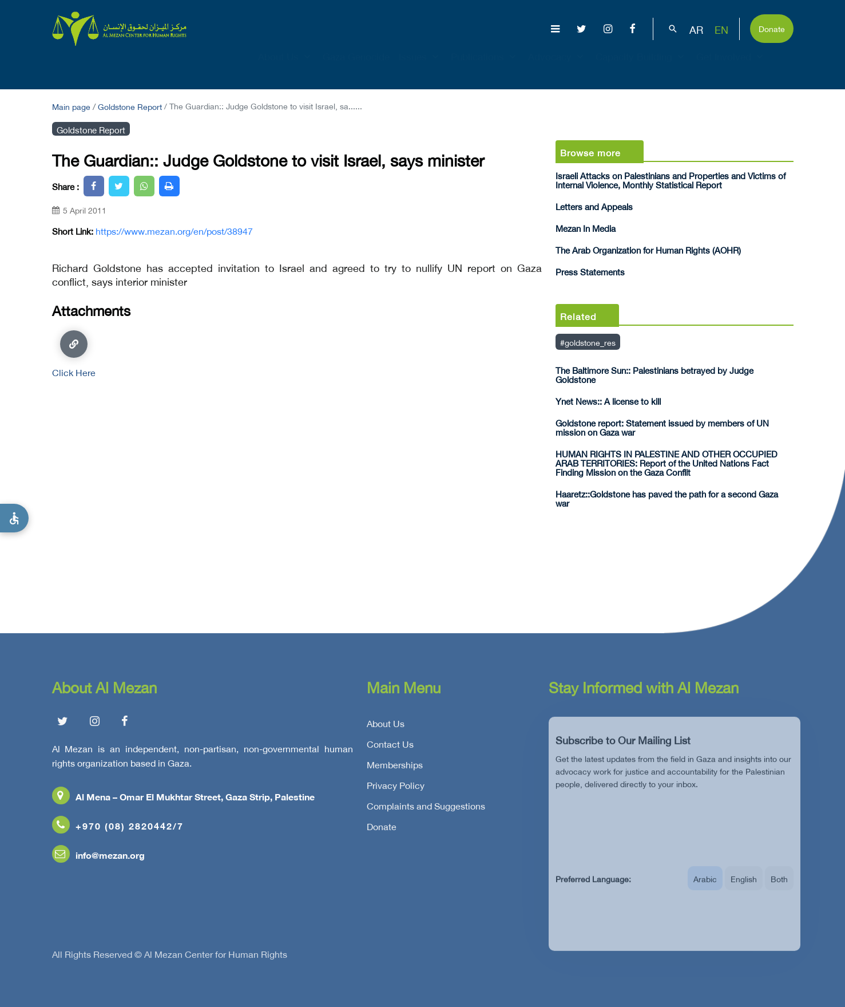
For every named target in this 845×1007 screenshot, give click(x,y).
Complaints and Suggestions (426, 809)
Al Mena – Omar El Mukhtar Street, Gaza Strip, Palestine (183, 799)
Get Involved (731, 66)
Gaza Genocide (356, 66)
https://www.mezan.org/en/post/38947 (174, 231)
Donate (772, 28)
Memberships (395, 768)
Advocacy (557, 66)
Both (779, 887)
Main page (71, 105)
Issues (420, 66)
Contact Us (390, 747)
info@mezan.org (98, 858)
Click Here (74, 353)
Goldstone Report (130, 105)
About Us (286, 66)
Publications (485, 66)
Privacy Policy (396, 788)
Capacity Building (641, 66)
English (744, 887)
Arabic (705, 887)
